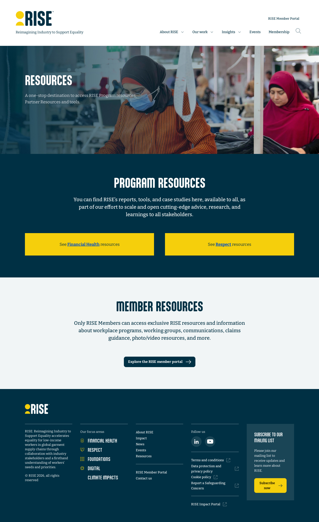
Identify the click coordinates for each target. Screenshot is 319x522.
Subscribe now (270, 485)
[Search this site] (298, 28)
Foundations (95, 459)
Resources (144, 456)
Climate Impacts (99, 477)
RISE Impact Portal (209, 504)
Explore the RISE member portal (159, 362)
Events (255, 32)
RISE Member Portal (283, 18)
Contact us (144, 478)
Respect (91, 450)
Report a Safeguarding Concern (215, 485)
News (140, 444)
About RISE (144, 432)
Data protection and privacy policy (215, 468)
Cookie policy (204, 477)
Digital (90, 468)
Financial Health (98, 441)
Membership (279, 32)
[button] (172, 32)
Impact (141, 438)
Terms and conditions (210, 460)
